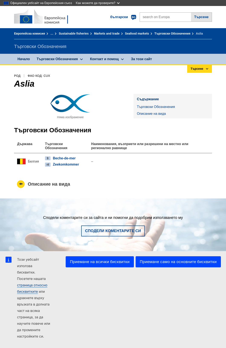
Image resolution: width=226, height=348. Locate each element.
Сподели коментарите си (113, 231)
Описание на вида (151, 113)
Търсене (201, 17)
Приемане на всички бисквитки (100, 261)
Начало (23, 59)
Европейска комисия (29, 33)
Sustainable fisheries (74, 33)
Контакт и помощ (104, 59)
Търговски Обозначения (172, 33)
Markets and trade (107, 33)
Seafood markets (137, 33)
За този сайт (141, 59)
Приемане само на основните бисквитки (178, 261)
